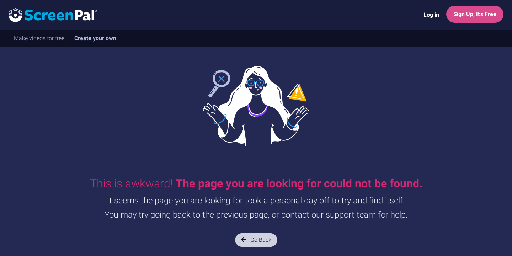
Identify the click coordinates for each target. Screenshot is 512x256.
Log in (431, 14)
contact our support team (329, 215)
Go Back (256, 239)
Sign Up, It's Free (474, 14)
